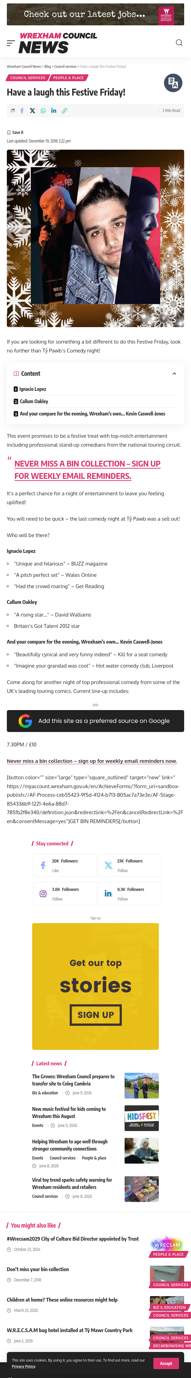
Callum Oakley (34, 401)
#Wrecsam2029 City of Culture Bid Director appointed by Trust (73, 1239)
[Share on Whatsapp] (43, 110)
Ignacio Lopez (33, 389)
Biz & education (45, 1092)
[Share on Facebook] (22, 110)
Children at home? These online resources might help (62, 1299)
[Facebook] (63, 865)
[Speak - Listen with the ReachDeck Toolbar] (173, 83)
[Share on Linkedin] (54, 110)
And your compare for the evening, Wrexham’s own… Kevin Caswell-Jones (92, 414)
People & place (68, 78)
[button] (166, 1363)
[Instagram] (63, 893)
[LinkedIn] (128, 893)
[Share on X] (32, 110)
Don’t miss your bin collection (38, 1269)
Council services (28, 78)
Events (37, 1125)
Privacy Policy (23, 1366)
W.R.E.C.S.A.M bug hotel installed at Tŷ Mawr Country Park (69, 1330)
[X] (128, 865)
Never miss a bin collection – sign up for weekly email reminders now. (92, 761)
